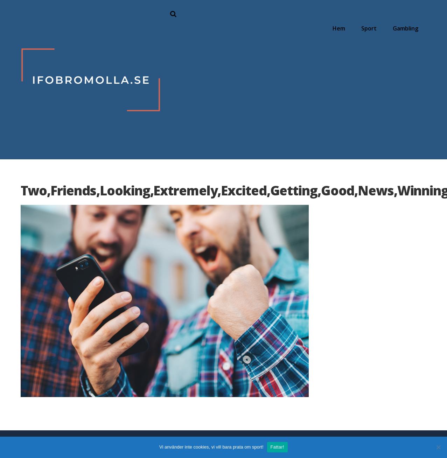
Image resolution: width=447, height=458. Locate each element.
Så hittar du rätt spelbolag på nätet (386, 57)
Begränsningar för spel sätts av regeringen (385, 66)
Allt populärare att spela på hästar (385, 49)
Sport (370, 27)
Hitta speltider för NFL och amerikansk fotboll (349, 53)
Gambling (406, 27)
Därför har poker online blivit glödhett (388, 41)
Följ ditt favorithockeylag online (342, 42)
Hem (341, 27)
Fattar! (277, 447)
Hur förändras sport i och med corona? (348, 63)
